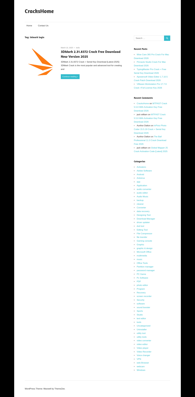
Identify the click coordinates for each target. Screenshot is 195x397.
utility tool (141, 333)
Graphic (140, 244)
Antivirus (141, 178)
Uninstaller (142, 329)
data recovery (143, 211)
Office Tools (142, 263)
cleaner (140, 204)
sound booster (143, 307)
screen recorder (144, 296)
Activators (141, 167)
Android (140, 174)
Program (141, 289)
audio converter (144, 189)
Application (142, 185)
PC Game (141, 274)
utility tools (142, 337)
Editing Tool (142, 230)
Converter (141, 207)
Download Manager (146, 219)
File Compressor (144, 233)
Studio (140, 315)
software (141, 304)
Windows (141, 370)
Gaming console (144, 241)
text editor (141, 318)
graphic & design (145, 248)
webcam (141, 366)
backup (140, 200)
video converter (144, 340)
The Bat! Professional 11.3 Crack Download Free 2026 (150, 140)
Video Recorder (144, 352)
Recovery (141, 292)
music (139, 259)
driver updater (143, 222)
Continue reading (69, 76)
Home (29, 25)
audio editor (142, 193)
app (138, 182)
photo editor (142, 285)
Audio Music (142, 196)
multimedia (142, 255)
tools (78, 48)
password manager (146, 270)
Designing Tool (144, 215)
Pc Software (142, 278)
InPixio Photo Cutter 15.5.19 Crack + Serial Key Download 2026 (150, 129)
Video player (142, 348)
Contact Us (43, 25)
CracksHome (39, 11)
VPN (139, 359)
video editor (142, 344)
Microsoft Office (144, 252)
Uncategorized (143, 326)
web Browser (143, 363)
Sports (140, 311)
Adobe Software (144, 171)
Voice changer (143, 355)
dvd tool (140, 226)
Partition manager (145, 267)
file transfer (142, 237)
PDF (139, 281)
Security (140, 300)
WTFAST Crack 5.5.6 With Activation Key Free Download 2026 (150, 107)
